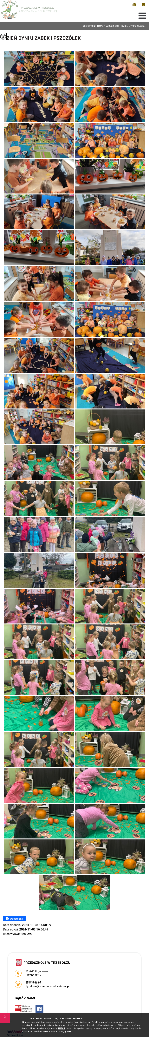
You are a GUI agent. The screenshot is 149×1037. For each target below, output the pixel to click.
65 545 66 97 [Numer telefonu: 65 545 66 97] (33, 982)
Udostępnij (14, 918)
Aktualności (111, 26)
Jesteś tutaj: (90, 26)
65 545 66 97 (143, 4)
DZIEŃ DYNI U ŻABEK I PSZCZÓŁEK (42, 38)
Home (100, 26)
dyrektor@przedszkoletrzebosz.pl (134, 4)
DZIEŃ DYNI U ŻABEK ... (132, 26)
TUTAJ (61, 1028)
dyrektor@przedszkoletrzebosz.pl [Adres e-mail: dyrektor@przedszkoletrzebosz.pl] (47, 986)
